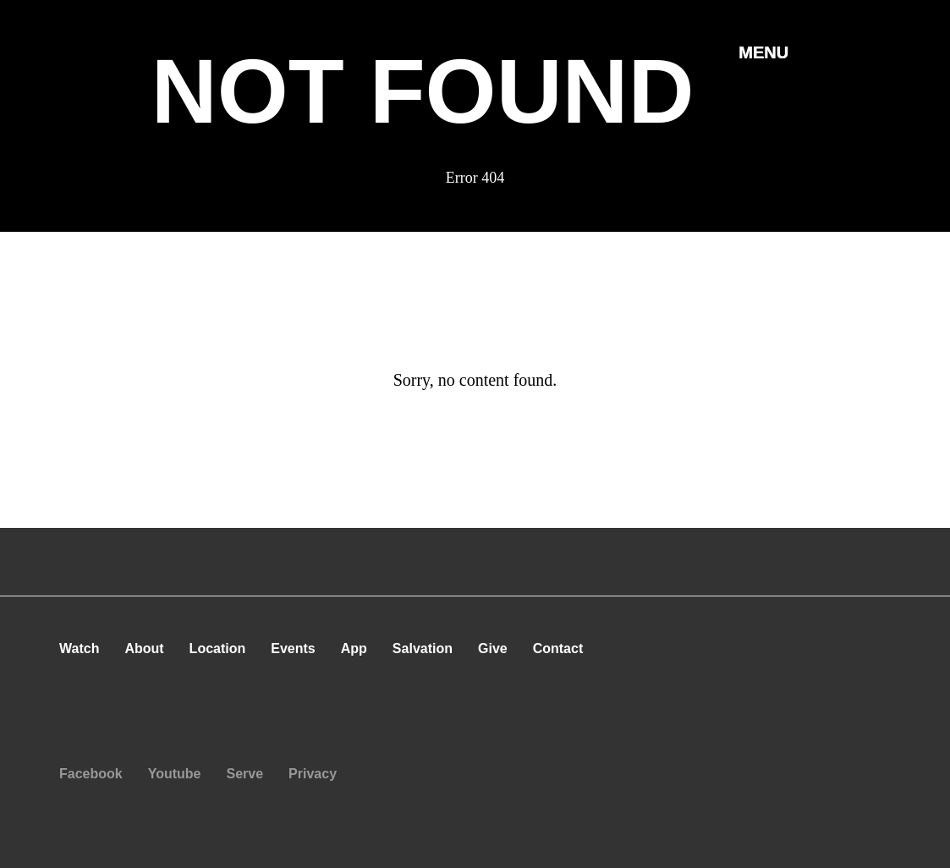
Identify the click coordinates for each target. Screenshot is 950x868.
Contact (558, 648)
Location (217, 648)
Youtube (174, 773)
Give (493, 648)
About (143, 648)
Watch (79, 648)
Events (293, 648)
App (354, 648)
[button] (763, 52)
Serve (245, 773)
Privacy (312, 773)
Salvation (423, 648)
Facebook (91, 773)
